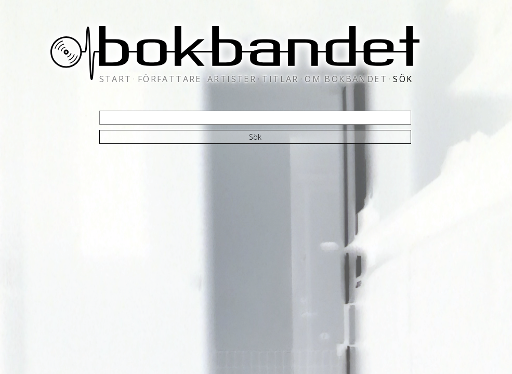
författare (170, 79)
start (115, 79)
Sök (255, 137)
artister (231, 79)
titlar (280, 79)
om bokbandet (346, 79)
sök (403, 79)
